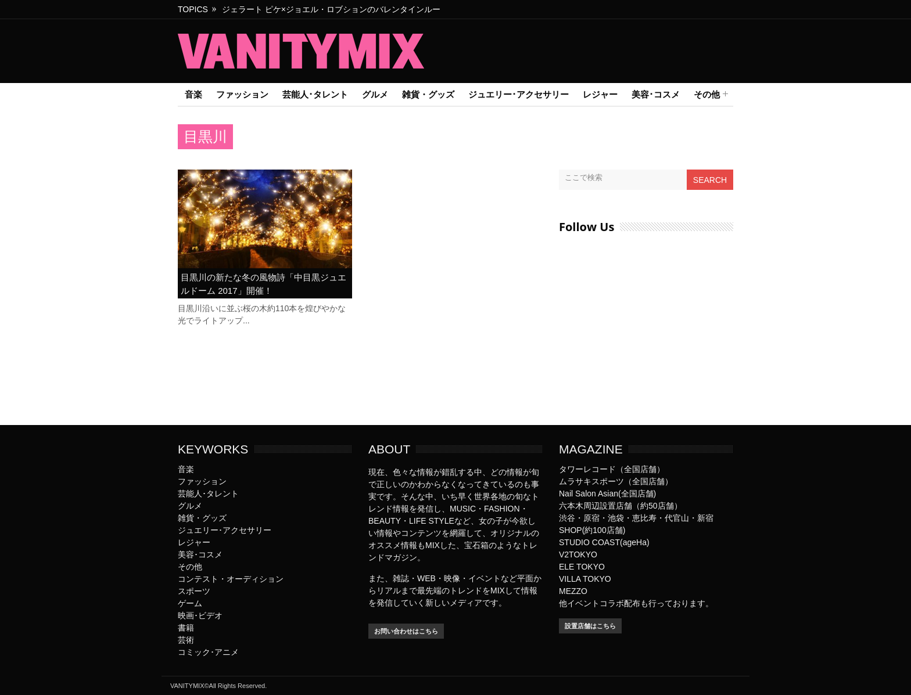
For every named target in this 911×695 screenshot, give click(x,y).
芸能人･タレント (315, 94)
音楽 (193, 94)
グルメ (375, 94)
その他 (707, 94)
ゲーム (190, 603)
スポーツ (194, 591)
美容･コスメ (656, 94)
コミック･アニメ (208, 652)
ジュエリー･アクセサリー (518, 94)
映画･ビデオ (200, 615)
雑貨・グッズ (428, 94)
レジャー (600, 94)
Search (710, 180)
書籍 (186, 627)
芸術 (186, 639)
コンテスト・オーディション (231, 579)
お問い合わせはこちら (406, 631)
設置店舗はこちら (590, 625)
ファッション (242, 94)
